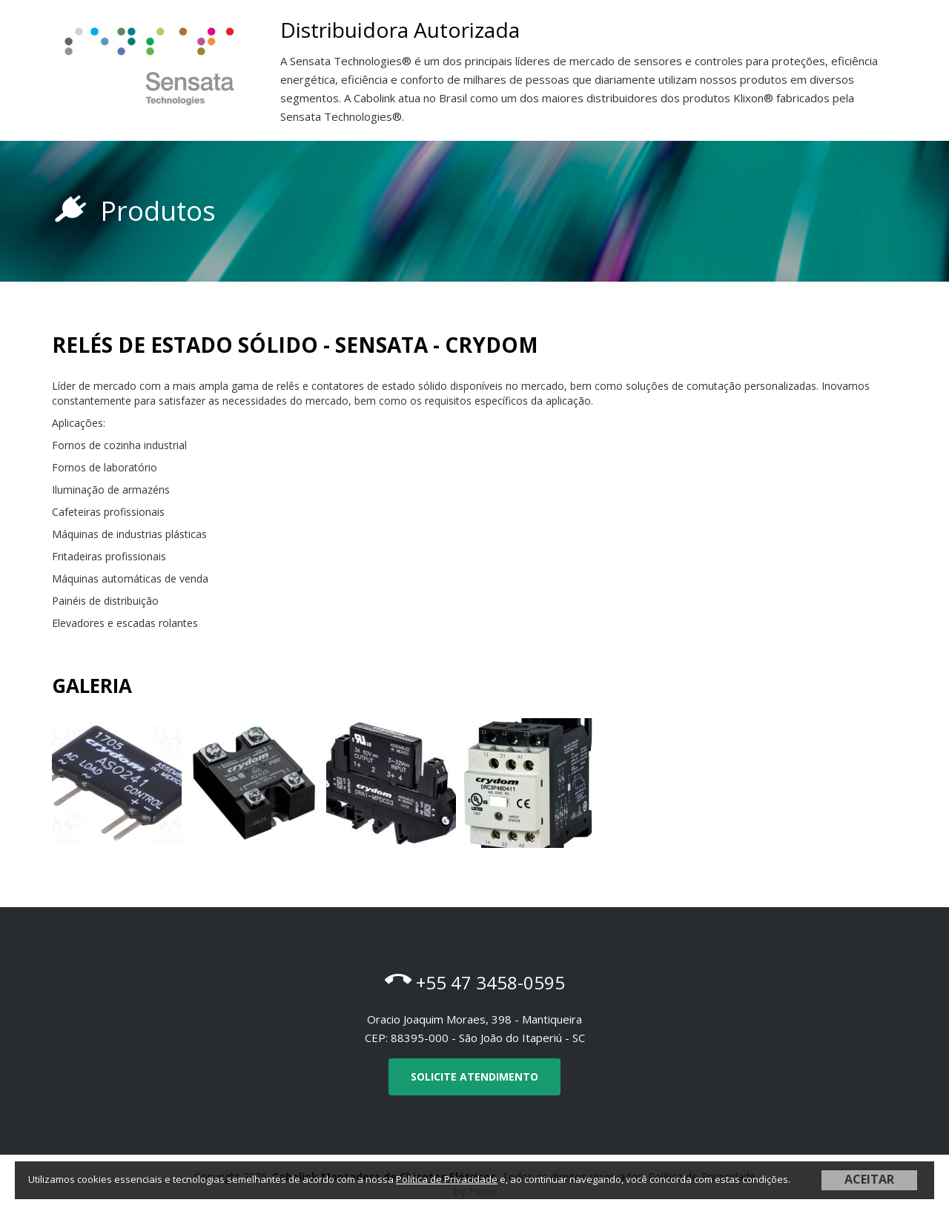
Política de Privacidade (446, 1179)
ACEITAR (869, 1179)
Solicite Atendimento (474, 1076)
